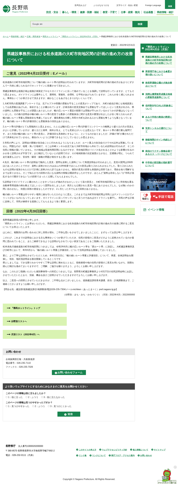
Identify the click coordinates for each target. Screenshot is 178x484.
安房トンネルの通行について (158, 130)
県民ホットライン (50, 36)
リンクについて (99, 455)
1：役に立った (15, 397)
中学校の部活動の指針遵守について (158, 164)
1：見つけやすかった (18, 406)
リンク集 (82, 455)
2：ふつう (33, 397)
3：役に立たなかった (54, 397)
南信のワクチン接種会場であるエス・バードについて (158, 152)
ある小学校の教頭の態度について (158, 118)
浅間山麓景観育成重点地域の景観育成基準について (158, 95)
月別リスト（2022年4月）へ (25, 334)
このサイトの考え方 (87, 450)
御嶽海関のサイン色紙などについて (158, 141)
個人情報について (140, 450)
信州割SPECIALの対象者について (159, 107)
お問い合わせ (146, 455)
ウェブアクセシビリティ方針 (114, 450)
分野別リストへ (19, 321)
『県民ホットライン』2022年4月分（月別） (79, 36)
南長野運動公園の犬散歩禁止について (158, 84)
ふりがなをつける (101, 5)
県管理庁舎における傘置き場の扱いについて (158, 73)
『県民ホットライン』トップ (25, 308)
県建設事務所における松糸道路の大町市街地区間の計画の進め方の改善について (158, 60)
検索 (170, 6)
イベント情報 (156, 209)
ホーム (6, 36)
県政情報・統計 (17, 36)
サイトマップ (159, 450)
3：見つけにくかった (60, 406)
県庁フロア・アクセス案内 (123, 455)
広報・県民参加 (33, 36)
